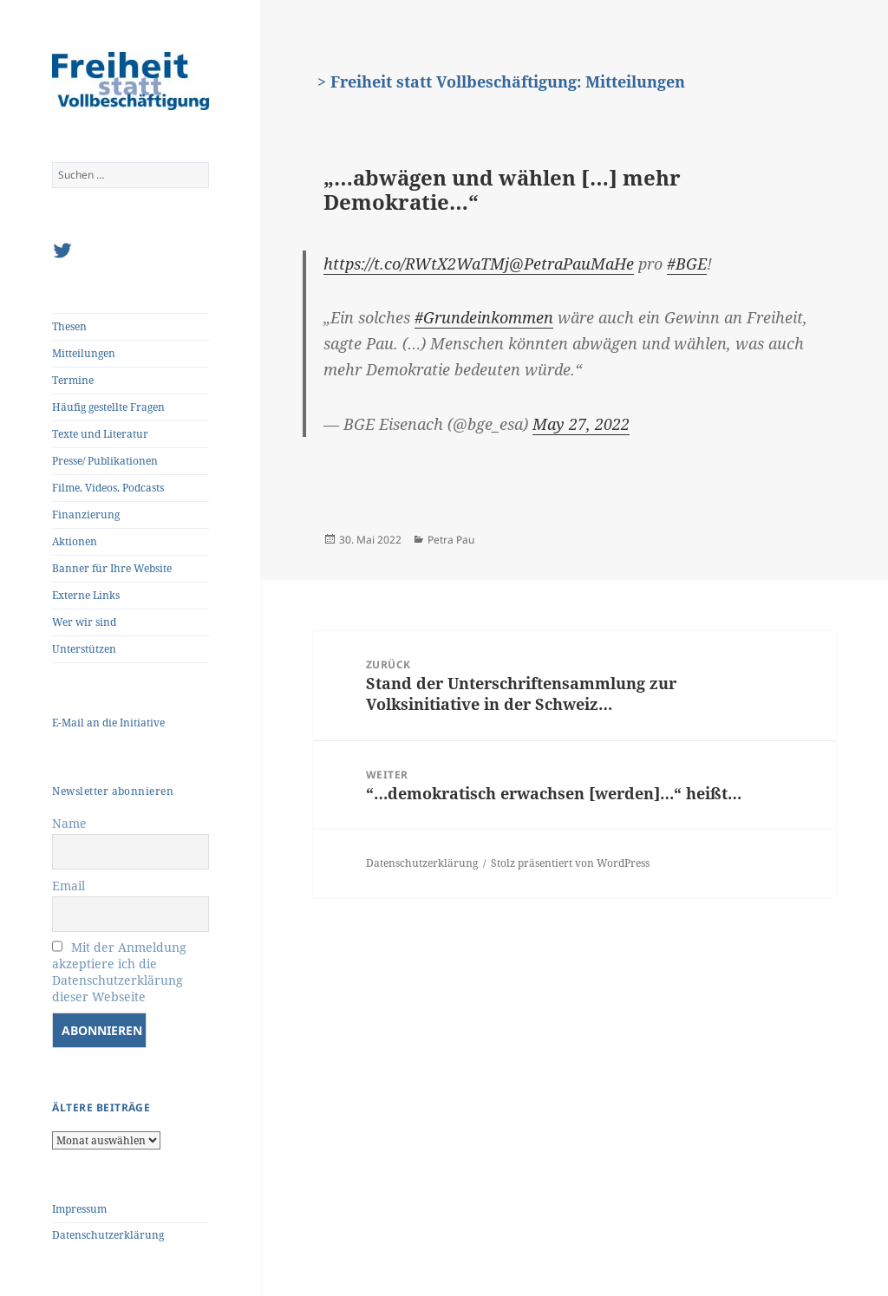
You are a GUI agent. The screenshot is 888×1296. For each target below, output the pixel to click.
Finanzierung (86, 514)
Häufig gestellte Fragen (108, 407)
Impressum (79, 1209)
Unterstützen (84, 648)
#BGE (687, 263)
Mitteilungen (83, 353)
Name (69, 823)
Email (68, 885)
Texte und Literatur (100, 434)
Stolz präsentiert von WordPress (570, 863)
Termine (73, 380)
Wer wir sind (84, 622)
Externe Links (86, 595)
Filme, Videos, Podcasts (108, 487)
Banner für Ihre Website (112, 568)
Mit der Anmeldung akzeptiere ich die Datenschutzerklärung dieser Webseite (119, 972)
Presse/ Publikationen (105, 460)
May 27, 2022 (581, 424)
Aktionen (74, 541)
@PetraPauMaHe (571, 263)
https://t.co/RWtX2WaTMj (416, 263)
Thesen (69, 326)
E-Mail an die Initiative (108, 722)
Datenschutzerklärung (108, 1235)
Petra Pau (451, 539)
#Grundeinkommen (484, 317)
